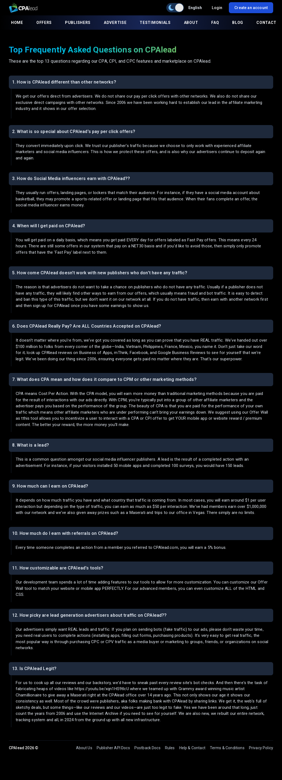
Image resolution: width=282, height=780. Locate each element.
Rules (170, 748)
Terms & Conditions (227, 748)
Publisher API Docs (113, 748)
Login (217, 7)
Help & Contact (192, 748)
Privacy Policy (261, 748)
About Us (84, 748)
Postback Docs (147, 748)
